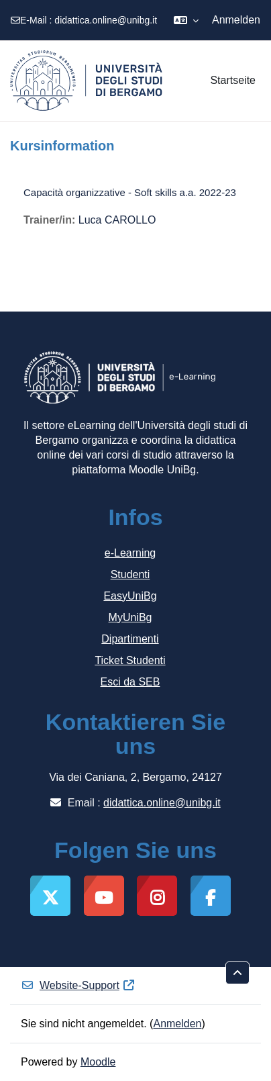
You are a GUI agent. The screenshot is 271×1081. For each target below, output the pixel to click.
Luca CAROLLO (117, 220)
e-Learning (130, 553)
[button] (186, 20)
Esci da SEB (130, 682)
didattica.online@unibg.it (105, 20)
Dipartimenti (129, 639)
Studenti (130, 574)
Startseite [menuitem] (233, 80)
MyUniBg (130, 617)
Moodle (97, 1062)
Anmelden (236, 20)
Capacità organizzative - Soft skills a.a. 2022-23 (129, 192)
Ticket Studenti (130, 660)
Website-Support (78, 985)
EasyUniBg (129, 596)
